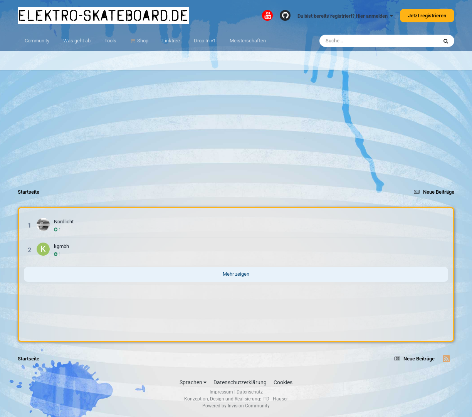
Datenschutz (250, 392)
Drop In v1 (205, 41)
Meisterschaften (248, 41)
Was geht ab (77, 41)
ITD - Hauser (275, 399)
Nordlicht (64, 221)
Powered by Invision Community (236, 406)
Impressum (221, 392)
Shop (142, 41)
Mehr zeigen (236, 274)
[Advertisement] (236, 124)
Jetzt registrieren (427, 15)
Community (37, 41)
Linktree (171, 41)
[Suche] (363, 41)
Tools (110, 41)
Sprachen (193, 382)
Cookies (283, 382)
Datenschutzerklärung (240, 382)
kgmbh (61, 246)
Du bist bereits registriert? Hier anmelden (345, 16)
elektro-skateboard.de (103, 15)
